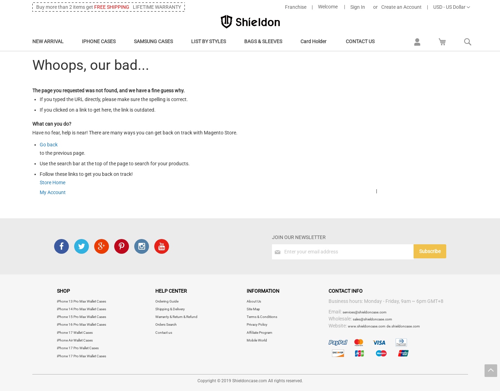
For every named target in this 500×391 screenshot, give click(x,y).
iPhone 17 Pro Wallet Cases (78, 348)
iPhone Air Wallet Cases (75, 340)
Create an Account (401, 7)
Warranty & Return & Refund (176, 317)
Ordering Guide (166, 301)
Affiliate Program (259, 332)
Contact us (163, 332)
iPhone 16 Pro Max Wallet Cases (81, 324)
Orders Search (166, 324)
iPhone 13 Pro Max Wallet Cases (81, 301)
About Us (254, 301)
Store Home (52, 182)
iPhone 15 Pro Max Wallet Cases (81, 317)
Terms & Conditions (262, 317)
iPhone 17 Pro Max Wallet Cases (81, 356)
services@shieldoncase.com (365, 312)
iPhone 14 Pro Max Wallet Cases (81, 309)
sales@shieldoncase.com (372, 319)
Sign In (357, 7)
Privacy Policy (257, 324)
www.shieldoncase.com (366, 326)
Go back (49, 144)
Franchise (295, 7)
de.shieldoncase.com (403, 326)
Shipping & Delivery (170, 309)
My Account (53, 192)
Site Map (253, 309)
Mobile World (257, 340)
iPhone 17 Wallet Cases (75, 332)
